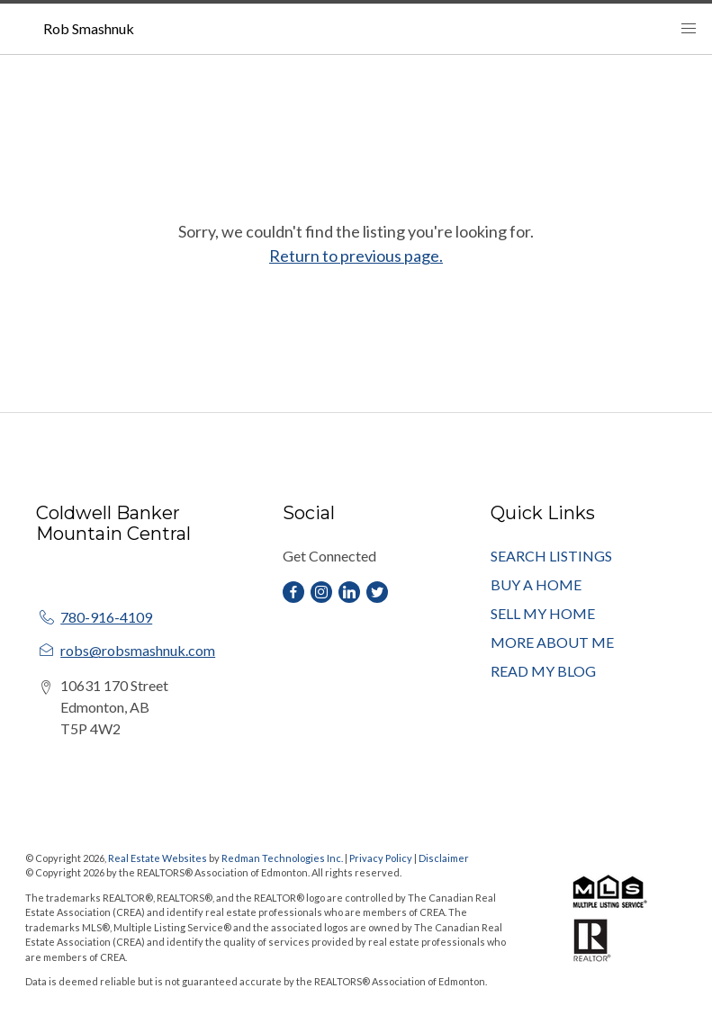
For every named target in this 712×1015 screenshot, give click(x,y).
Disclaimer (444, 858)
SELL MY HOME (543, 613)
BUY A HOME (536, 584)
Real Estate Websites (158, 858)
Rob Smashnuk (88, 28)
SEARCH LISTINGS (551, 555)
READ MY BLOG (543, 670)
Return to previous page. (356, 255)
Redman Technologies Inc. (283, 858)
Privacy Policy (380, 858)
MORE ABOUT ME (552, 642)
